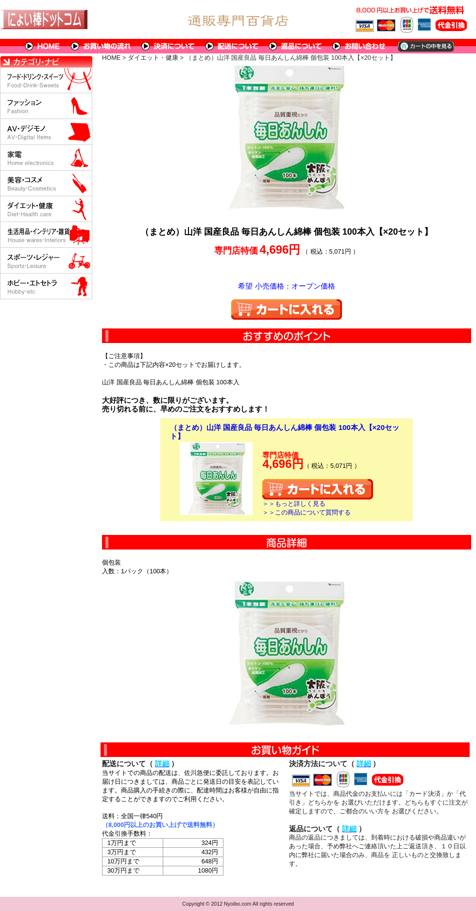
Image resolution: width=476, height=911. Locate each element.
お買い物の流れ (101, 46)
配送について (232, 46)
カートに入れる (286, 309)
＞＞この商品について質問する (306, 512)
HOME (43, 46)
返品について (295, 46)
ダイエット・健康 (153, 57)
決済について (168, 46)
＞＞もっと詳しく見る (293, 503)
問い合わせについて (359, 46)
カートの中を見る (425, 46)
